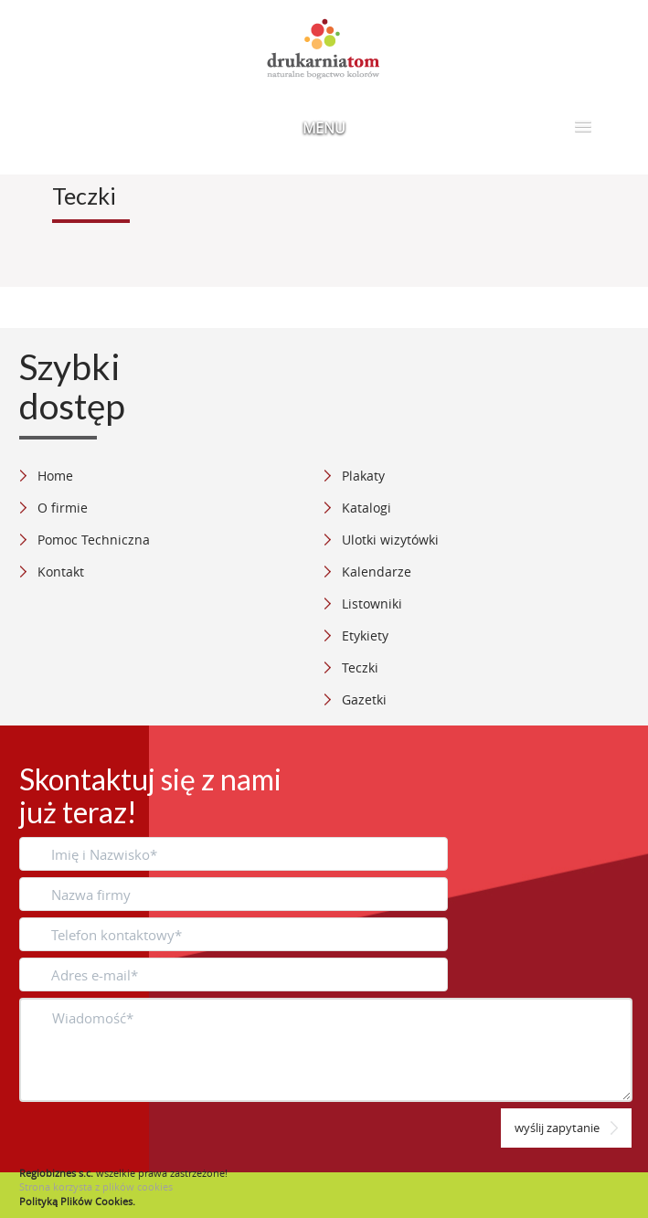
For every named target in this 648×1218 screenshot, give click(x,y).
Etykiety (365, 635)
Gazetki (364, 699)
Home (55, 475)
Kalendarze (376, 571)
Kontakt (60, 571)
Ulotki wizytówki (390, 539)
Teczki (360, 667)
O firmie (62, 507)
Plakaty (363, 475)
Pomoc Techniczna (93, 539)
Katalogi (366, 507)
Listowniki (372, 603)
